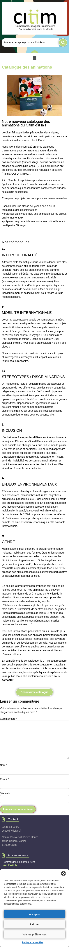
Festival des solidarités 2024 (19, 861)
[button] (63, 873)
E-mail (4, 779)
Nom (3, 765)
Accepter (34, 914)
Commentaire (8, 718)
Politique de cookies (32, 942)
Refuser (34, 924)
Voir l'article (10, 865)
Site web (5, 793)
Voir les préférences (34, 934)
